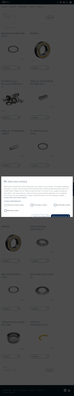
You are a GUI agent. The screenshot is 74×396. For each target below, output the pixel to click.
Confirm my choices (39, 204)
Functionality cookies (63, 193)
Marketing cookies (13, 198)
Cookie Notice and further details (15, 185)
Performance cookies (40, 193)
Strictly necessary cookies (15, 193)
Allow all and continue (59, 204)
